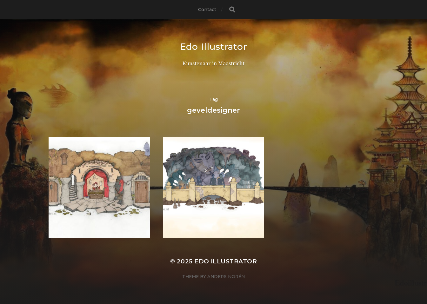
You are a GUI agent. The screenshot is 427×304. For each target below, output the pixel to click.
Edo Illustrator (213, 46)
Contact (207, 9)
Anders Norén (226, 276)
